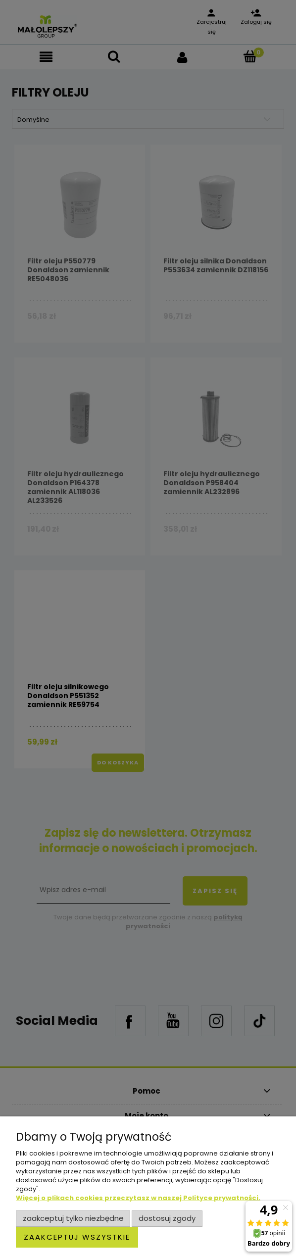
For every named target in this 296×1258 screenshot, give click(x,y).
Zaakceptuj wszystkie (77, 1237)
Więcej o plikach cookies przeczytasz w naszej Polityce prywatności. (138, 1198)
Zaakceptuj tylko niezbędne (73, 1218)
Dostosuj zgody (167, 1218)
